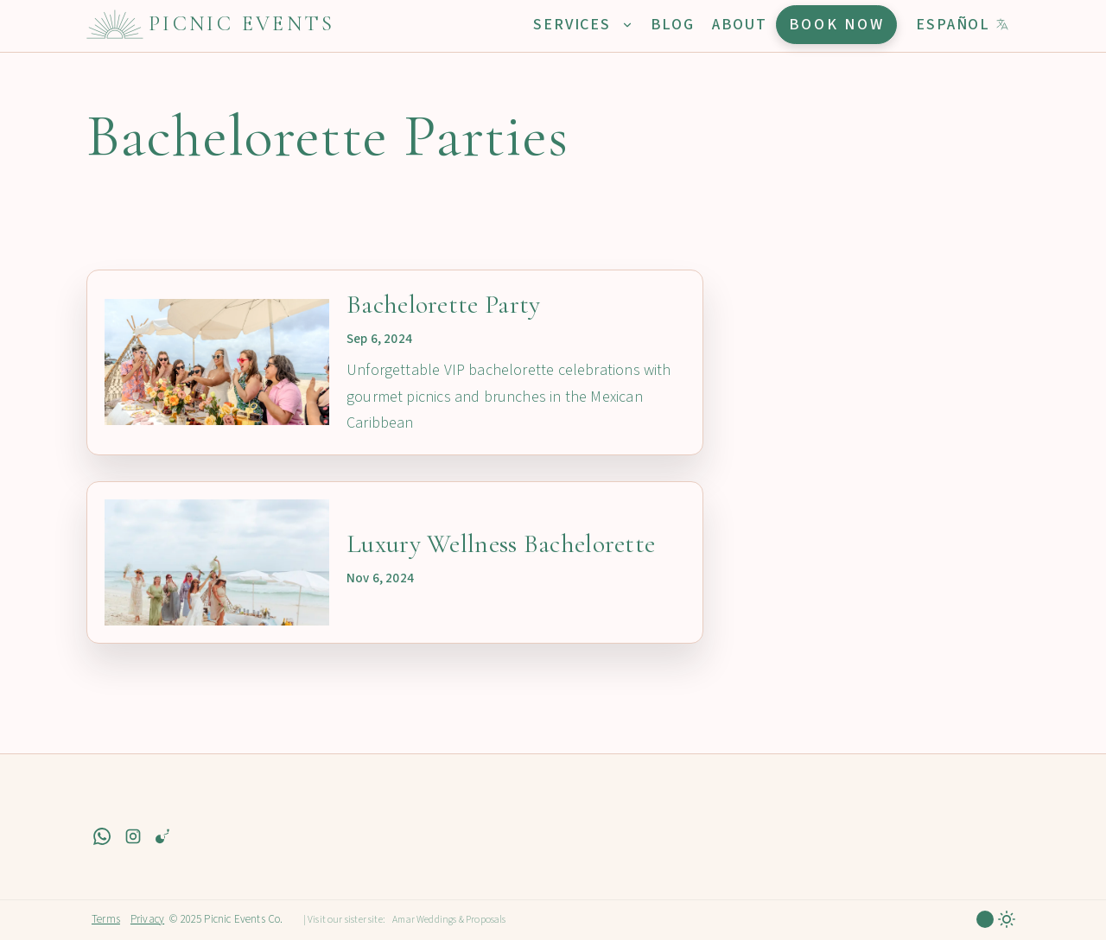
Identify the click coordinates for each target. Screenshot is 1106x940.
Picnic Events (242, 23)
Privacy (147, 919)
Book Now (837, 24)
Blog (673, 24)
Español (962, 24)
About (739, 24)
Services (582, 24)
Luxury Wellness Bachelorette (500, 544)
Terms (106, 919)
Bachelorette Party (443, 305)
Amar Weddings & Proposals (449, 919)
